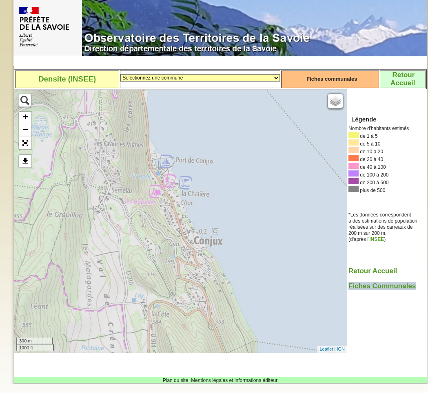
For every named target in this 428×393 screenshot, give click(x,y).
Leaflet (326, 349)
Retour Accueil (372, 271)
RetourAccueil (402, 79)
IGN (341, 349)
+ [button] (25, 118)
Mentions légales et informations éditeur (234, 380)
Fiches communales (331, 79)
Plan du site (175, 380)
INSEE (376, 239)
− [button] (25, 130)
